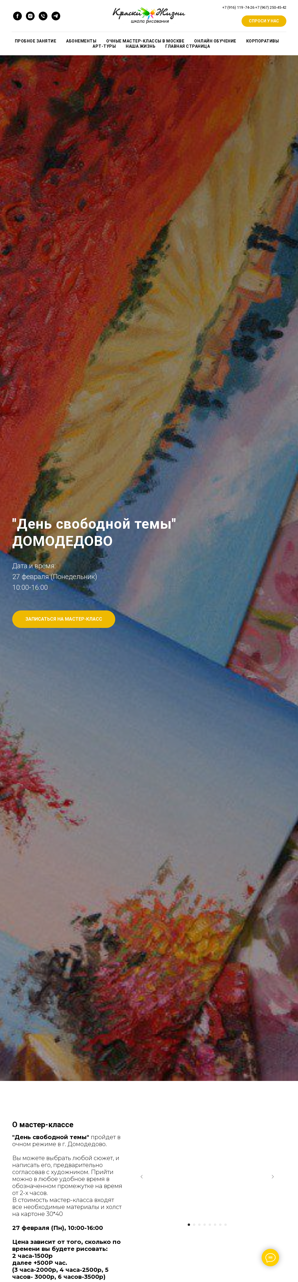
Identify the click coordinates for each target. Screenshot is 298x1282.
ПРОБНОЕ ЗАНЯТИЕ (35, 41)
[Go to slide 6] (215, 1225)
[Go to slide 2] (194, 1225)
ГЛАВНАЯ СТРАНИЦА (187, 46)
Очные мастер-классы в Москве (145, 41)
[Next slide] (272, 1176)
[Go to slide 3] (199, 1225)
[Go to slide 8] (225, 1225)
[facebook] (17, 16)
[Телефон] (43, 16)
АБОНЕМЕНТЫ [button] (81, 41)
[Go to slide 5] (210, 1225)
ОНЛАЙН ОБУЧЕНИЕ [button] (215, 41)
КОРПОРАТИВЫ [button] (262, 41)
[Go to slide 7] (220, 1225)
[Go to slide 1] (189, 1225)
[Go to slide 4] (204, 1225)
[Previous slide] (141, 1176)
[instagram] (30, 16)
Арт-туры (104, 46)
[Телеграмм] (56, 16)
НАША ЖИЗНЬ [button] (140, 46)
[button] (63, 619)
